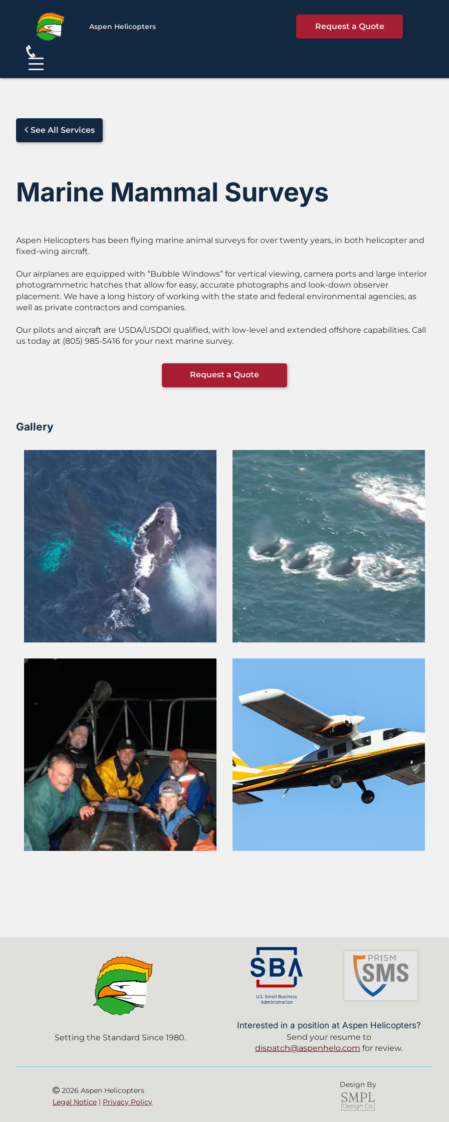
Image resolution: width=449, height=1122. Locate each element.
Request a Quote (349, 26)
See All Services (59, 130)
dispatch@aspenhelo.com (307, 1048)
